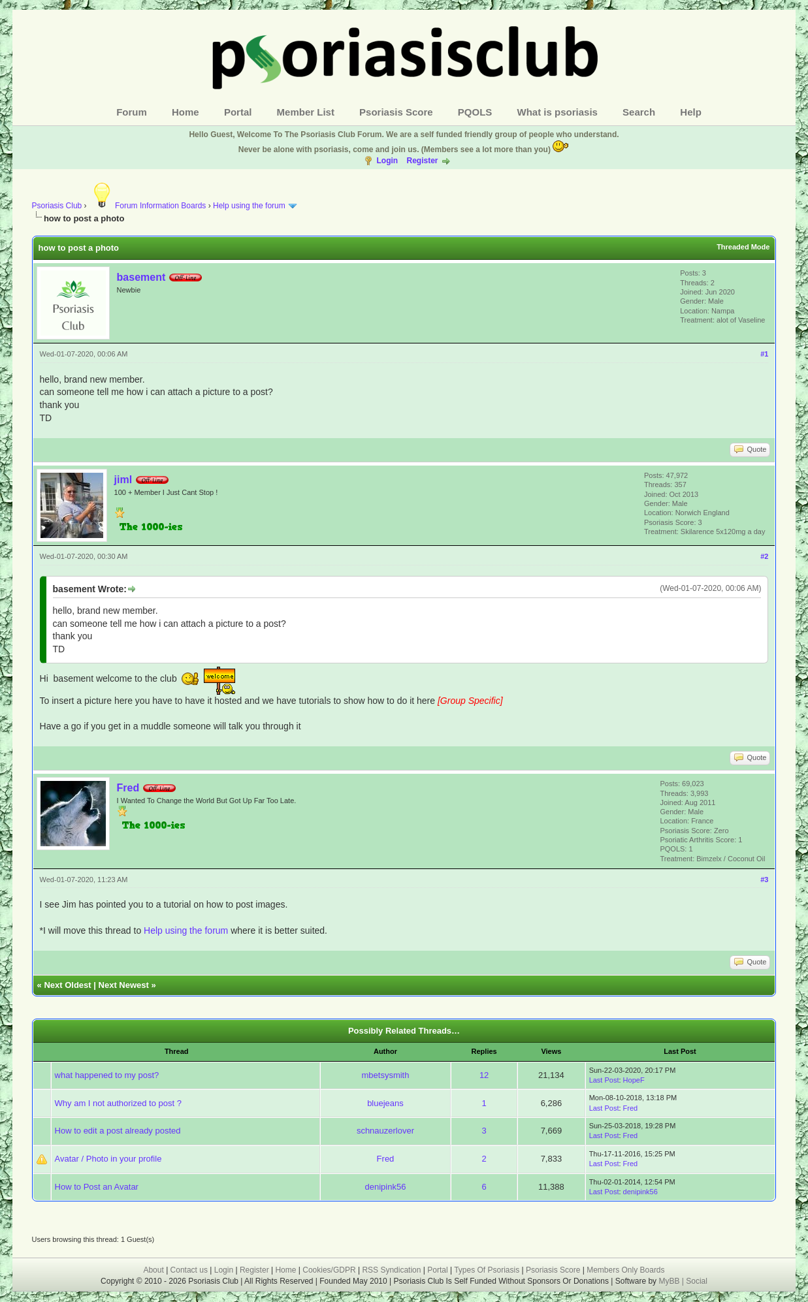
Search (638, 112)
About (153, 1270)
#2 (764, 556)
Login (387, 160)
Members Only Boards (625, 1270)
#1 (764, 354)
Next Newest (124, 985)
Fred (128, 787)
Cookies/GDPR (328, 1270)
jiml (123, 479)
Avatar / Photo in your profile (108, 1159)
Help (691, 112)
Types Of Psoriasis (486, 1270)
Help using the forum (249, 205)
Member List (305, 112)
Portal (238, 112)
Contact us (189, 1270)
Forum (131, 112)
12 (484, 1075)
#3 (764, 879)
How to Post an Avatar (96, 1187)
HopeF (634, 1080)
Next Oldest (67, 985)
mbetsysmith (385, 1075)
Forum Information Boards (147, 205)
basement (141, 277)
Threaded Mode (743, 247)
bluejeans (385, 1103)
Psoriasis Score (396, 112)
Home (185, 112)
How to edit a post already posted (118, 1130)
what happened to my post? (107, 1075)
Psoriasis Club (57, 205)
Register (422, 160)
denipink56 (385, 1187)
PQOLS (475, 112)
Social (696, 1281)
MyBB (669, 1281)
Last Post (604, 1080)
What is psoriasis (557, 112)
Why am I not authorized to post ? (118, 1103)
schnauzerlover (385, 1130)
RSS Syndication (391, 1270)
